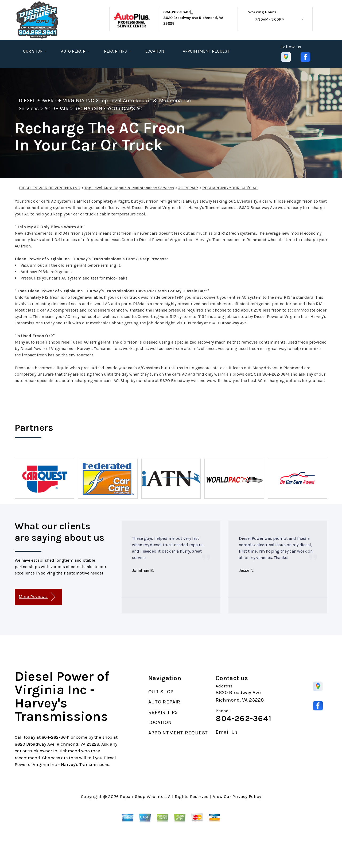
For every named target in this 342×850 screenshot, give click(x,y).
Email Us (227, 732)
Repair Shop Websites (143, 796)
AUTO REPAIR (73, 51)
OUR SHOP (32, 51)
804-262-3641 (176, 12)
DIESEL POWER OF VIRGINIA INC (56, 100)
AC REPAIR (56, 108)
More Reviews (37, 596)
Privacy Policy (246, 796)
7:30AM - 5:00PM (270, 19)
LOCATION (154, 51)
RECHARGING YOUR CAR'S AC (108, 108)
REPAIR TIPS (115, 51)
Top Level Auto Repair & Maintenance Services (129, 187)
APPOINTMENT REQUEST (206, 51)
